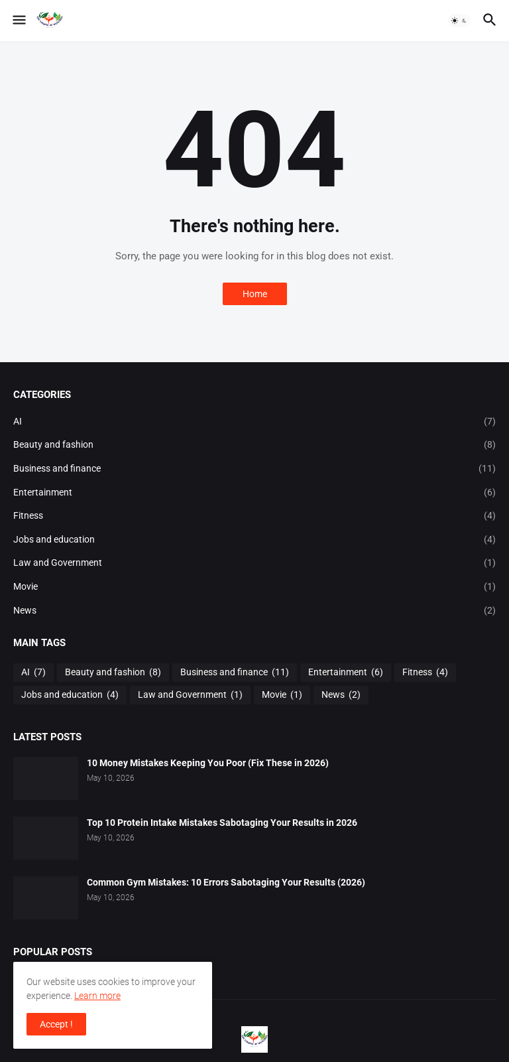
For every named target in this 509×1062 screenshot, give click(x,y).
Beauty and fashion (254, 445)
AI (254, 422)
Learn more (97, 995)
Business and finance (254, 469)
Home (255, 294)
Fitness (254, 516)
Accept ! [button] (56, 1024)
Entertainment (254, 492)
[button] (18, 20)
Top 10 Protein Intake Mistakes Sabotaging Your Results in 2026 (222, 822)
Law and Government (254, 563)
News (254, 611)
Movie (254, 587)
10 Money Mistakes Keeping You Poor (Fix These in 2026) (208, 763)
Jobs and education (254, 540)
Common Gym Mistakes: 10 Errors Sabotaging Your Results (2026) (226, 882)
